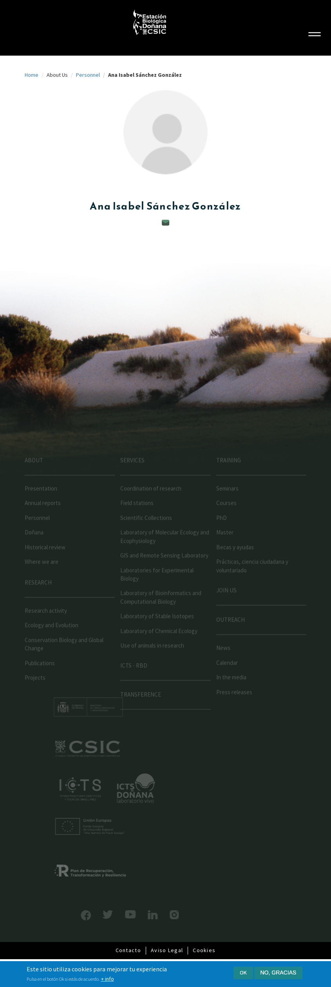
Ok (243, 972)
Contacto (128, 950)
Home (31, 74)
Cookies (204, 950)
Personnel (88, 74)
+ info (107, 978)
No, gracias (278, 972)
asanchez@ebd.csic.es (166, 223)
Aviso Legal (167, 950)
